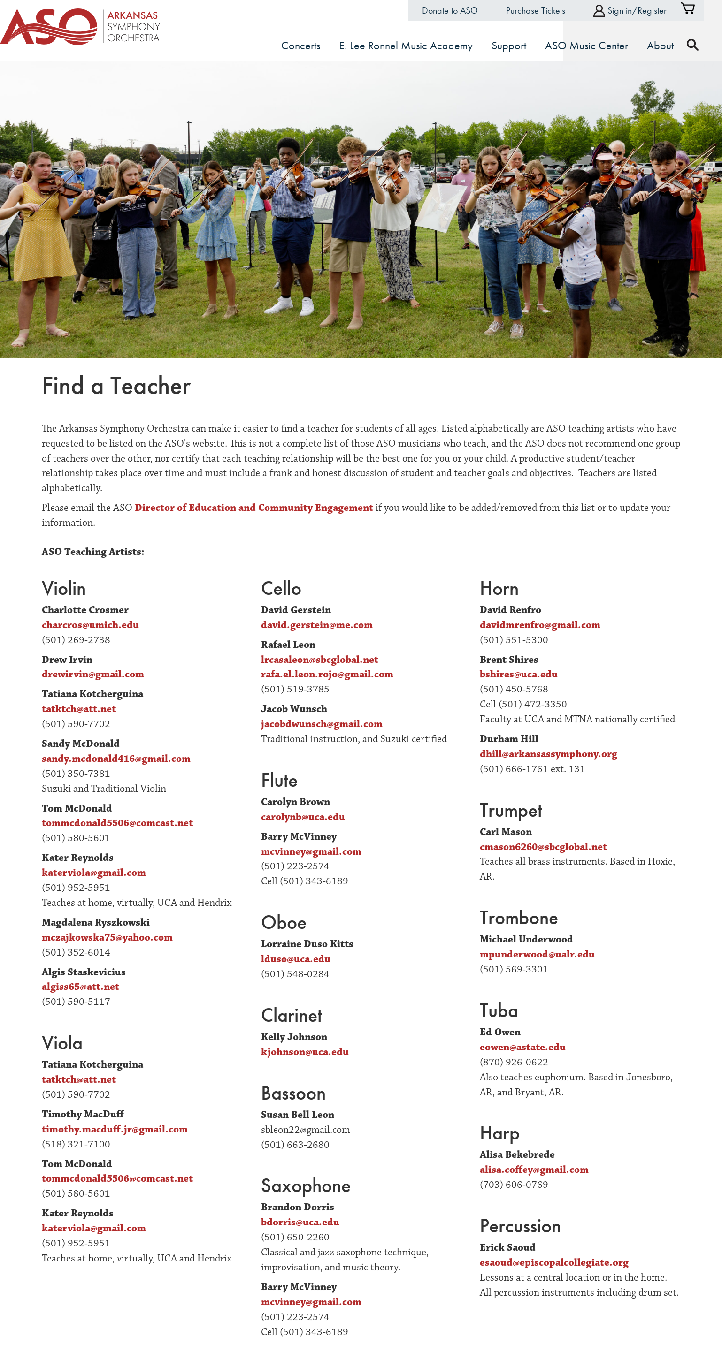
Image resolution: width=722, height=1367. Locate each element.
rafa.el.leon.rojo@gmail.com (327, 674)
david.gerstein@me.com (317, 624)
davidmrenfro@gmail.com (540, 624)
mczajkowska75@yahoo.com (107, 937)
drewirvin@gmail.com (93, 674)
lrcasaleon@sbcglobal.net (319, 659)
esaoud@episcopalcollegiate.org (554, 1262)
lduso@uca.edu (295, 958)
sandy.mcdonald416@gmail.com (116, 758)
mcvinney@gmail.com (311, 850)
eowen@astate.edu (523, 1046)
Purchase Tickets (544, 10)
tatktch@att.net (79, 708)
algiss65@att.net (80, 986)
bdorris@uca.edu (300, 1221)
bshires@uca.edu (519, 674)
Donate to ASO (459, 10)
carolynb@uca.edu (303, 816)
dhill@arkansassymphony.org (548, 753)
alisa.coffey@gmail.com (534, 1169)
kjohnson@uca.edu (305, 1051)
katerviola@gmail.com (94, 872)
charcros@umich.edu (90, 624)
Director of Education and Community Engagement (254, 507)
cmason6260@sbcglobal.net (543, 846)
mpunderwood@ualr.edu (537, 954)
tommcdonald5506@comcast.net (117, 822)
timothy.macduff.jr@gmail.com (115, 1129)
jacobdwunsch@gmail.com (322, 723)
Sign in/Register (639, 10)
